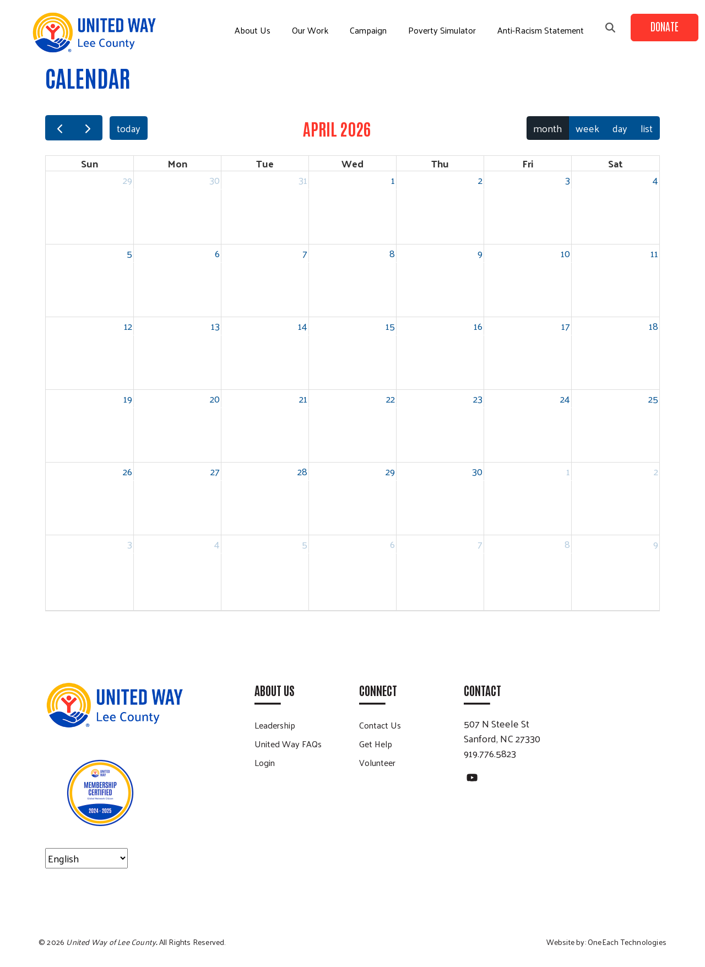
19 (127, 398)
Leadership (274, 725)
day (619, 128)
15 (390, 325)
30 (214, 179)
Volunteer (377, 762)
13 (215, 325)
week (587, 128)
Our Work (310, 30)
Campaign (368, 30)
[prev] (59, 128)
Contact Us (380, 725)
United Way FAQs (288, 744)
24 (565, 398)
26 (127, 471)
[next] (87, 128)
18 (653, 325)
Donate (664, 26)
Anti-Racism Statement (540, 30)
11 (654, 253)
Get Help (375, 744)
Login (264, 762)
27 (215, 471)
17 (565, 325)
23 (477, 398)
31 (303, 179)
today (128, 128)
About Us (252, 30)
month (547, 128)
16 (478, 325)
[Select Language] (86, 858)
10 (565, 253)
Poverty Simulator (442, 30)
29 (127, 179)
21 (303, 398)
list (647, 128)
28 (302, 471)
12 (128, 325)
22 (390, 398)
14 (302, 325)
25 (653, 398)
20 (215, 398)
